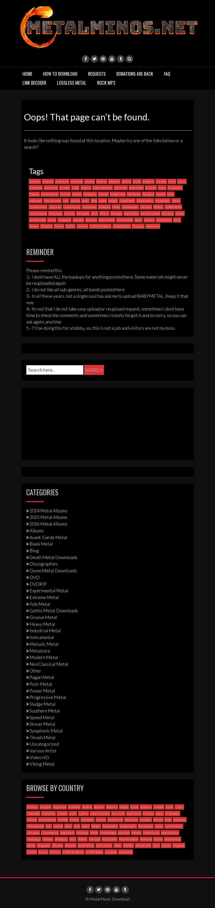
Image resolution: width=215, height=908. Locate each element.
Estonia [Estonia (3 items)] (34, 194)
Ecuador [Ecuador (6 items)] (151, 188)
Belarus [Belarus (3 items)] (102, 181)
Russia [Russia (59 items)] (180, 213)
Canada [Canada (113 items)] (161, 181)
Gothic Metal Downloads (54, 610)
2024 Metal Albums (48, 510)
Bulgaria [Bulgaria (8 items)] (148, 181)
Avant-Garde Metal (48, 537)
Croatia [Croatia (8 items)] (65, 188)
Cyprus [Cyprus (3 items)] (86, 188)
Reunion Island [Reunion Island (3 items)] (150, 213)
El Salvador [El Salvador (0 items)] (175, 188)
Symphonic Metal (46, 730)
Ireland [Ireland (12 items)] (75, 201)
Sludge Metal (43, 704)
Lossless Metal (71, 82)
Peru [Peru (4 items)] (94, 213)
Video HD (39, 757)
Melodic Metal (44, 644)
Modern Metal (44, 657)
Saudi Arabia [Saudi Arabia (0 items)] (38, 220)
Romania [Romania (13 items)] (167, 213)
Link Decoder (34, 82)
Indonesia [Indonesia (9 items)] (36, 201)
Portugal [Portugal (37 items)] (116, 213)
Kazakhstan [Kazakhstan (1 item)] (127, 201)
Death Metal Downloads (53, 557)
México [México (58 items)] (158, 207)
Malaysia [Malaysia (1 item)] (104, 207)
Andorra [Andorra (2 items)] (35, 181)
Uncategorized (44, 744)
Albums (37, 530)
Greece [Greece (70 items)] (103, 194)
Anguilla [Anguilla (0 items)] (48, 181)
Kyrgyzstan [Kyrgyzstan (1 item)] (162, 201)
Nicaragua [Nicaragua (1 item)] (55, 213)
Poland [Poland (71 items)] (104, 213)
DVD (35, 577)
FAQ (167, 73)
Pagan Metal (42, 677)
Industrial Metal (45, 630)
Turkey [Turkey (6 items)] (70, 226)
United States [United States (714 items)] (121, 226)
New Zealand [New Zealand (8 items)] (38, 213)
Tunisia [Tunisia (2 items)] (59, 226)
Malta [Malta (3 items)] (116, 207)
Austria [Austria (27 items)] (89, 181)
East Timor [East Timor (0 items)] (136, 188)
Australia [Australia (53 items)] (77, 181)
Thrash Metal (43, 737)
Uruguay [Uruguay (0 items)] (138, 226)
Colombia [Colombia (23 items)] (36, 188)
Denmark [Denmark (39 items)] (120, 188)
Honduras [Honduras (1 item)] (133, 194)
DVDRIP (38, 584)
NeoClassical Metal (49, 664)
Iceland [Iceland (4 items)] (160, 194)
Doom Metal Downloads (53, 570)
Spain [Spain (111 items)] (138, 220)
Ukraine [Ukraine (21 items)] (82, 226)
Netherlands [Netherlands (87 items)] (173, 207)
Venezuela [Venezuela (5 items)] (152, 226)
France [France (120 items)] (76, 194)
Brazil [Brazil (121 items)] (137, 181)
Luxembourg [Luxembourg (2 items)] (72, 207)
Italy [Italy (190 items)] (94, 201)
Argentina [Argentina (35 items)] (62, 181)
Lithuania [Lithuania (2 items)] (55, 207)
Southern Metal (45, 710)
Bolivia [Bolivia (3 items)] (126, 181)
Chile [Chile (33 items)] (171, 181)
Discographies (44, 564)
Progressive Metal (48, 697)
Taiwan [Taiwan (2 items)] (34, 226)
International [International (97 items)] (52, 201)
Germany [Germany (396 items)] (90, 194)
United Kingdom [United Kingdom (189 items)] (100, 226)
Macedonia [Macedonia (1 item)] (89, 207)
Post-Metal (41, 684)
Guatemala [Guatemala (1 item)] (117, 194)
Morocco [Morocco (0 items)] (145, 207)
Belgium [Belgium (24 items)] (114, 181)
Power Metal (42, 690)
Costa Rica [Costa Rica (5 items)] (51, 188)
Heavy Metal (42, 624)
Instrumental (42, 637)
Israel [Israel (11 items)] (85, 201)
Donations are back (134, 73)
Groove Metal (43, 617)
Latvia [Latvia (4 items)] (176, 201)
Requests (97, 73)
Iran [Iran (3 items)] (65, 201)
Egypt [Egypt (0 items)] (162, 188)
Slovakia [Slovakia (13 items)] (78, 220)
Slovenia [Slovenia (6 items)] (91, 220)
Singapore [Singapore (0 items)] (64, 220)
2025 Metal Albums (48, 517)
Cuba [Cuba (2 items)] (75, 188)
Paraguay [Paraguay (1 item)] (83, 213)
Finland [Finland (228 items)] (65, 194)
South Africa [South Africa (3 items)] (107, 220)
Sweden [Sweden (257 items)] (149, 220)
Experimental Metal (49, 590)
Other (35, 670)
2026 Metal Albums (48, 524)
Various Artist (43, 750)
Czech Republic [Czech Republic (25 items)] (102, 188)
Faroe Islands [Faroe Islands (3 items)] (49, 194)
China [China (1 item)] (182, 181)
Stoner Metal (42, 724)
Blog (34, 550)
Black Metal (41, 544)
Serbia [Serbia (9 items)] (52, 220)
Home (27, 73)
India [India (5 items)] (170, 194)
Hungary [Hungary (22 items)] (148, 194)
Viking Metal (42, 764)
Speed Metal (42, 717)
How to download (60, 73)
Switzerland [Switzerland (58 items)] (163, 220)
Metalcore (40, 650)
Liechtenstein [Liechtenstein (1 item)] (38, 207)
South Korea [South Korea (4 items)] (125, 220)
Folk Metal (40, 604)
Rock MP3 (106, 82)
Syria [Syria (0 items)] (177, 220)
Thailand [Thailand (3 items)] (46, 226)
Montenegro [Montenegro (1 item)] (130, 207)
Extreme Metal (44, 597)
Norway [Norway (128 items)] (69, 213)
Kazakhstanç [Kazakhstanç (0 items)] (145, 201)
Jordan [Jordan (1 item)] (113, 201)
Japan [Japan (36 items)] (102, 201)
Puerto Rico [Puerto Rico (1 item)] (131, 213)
